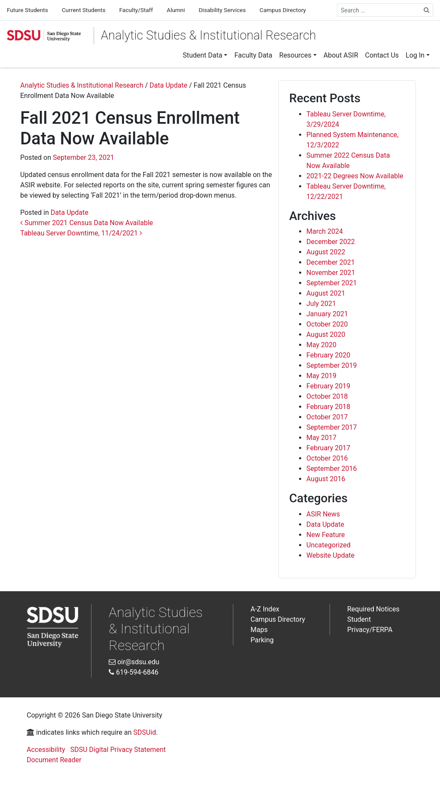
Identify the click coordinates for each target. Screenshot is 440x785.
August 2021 (325, 293)
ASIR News (323, 514)
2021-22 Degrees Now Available (354, 176)
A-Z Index (265, 609)
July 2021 (321, 303)
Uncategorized (328, 545)
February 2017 (328, 448)
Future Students (27, 9)
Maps (259, 630)
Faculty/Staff (136, 9)
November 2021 (330, 273)
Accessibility (46, 749)
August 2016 (325, 479)
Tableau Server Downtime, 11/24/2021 (81, 233)
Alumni (176, 9)
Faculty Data (253, 55)
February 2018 (328, 407)
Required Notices (373, 609)
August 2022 (325, 252)
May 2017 (321, 438)
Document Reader (54, 760)
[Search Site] (426, 10)
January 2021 (327, 314)
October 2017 (327, 417)
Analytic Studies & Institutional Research (208, 35)
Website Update (330, 555)
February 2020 (328, 355)
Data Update (70, 212)
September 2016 (331, 468)
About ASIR (341, 55)
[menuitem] (205, 55)
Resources (295, 55)
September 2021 (331, 283)
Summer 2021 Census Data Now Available (86, 223)
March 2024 (324, 231)
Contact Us (382, 55)
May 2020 (321, 345)
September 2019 (331, 365)
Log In (415, 55)
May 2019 (321, 376)
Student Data (202, 55)
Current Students (84, 9)
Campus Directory (283, 9)
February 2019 (328, 386)
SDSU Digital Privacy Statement (118, 749)
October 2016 (327, 458)
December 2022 (330, 242)
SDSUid (144, 732)
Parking (262, 640)
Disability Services (222, 9)
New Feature (325, 535)
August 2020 (325, 334)
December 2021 (330, 262)
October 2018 (327, 396)
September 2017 (331, 427)
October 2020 (327, 324)
